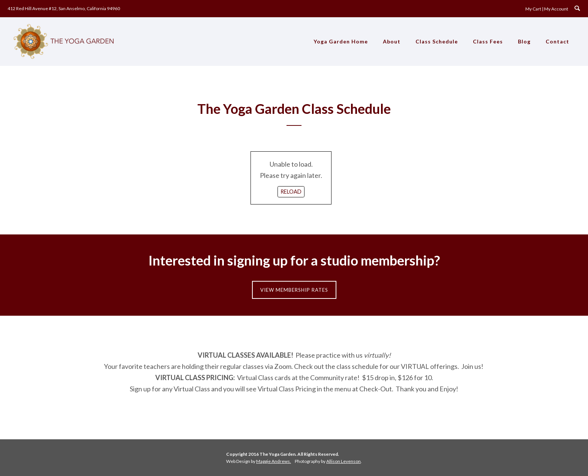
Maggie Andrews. (273, 461)
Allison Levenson (343, 461)
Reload (291, 191)
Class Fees (488, 41)
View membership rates (294, 290)
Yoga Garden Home (341, 41)
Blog (524, 41)
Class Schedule (437, 41)
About (391, 41)
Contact (557, 41)
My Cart (533, 9)
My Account (556, 9)
